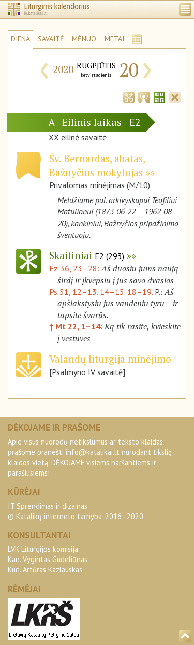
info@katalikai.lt (93, 452)
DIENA (20, 39)
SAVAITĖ (51, 39)
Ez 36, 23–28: (75, 268)
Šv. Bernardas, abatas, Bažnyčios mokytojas (97, 165)
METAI (114, 39)
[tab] (129, 96)
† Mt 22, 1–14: (77, 326)
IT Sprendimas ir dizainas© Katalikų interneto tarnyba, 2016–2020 (75, 511)
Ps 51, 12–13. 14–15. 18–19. (101, 291)
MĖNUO (84, 39)
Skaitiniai (86, 255)
